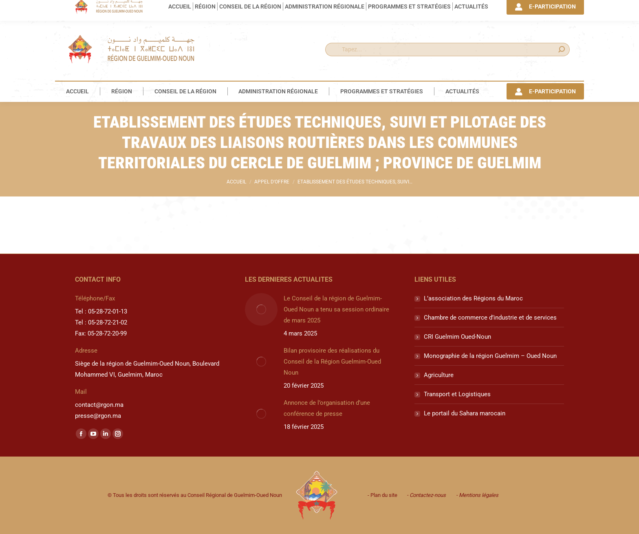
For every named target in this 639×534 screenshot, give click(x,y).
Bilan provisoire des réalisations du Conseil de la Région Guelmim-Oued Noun (332, 361)
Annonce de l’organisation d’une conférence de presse (327, 408)
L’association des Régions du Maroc (473, 298)
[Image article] (261, 309)
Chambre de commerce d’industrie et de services (490, 317)
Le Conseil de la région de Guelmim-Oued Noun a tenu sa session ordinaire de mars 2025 (336, 309)
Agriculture (439, 375)
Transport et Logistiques (457, 394)
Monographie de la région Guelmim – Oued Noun (490, 356)
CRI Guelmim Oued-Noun (457, 336)
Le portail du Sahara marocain (464, 413)
